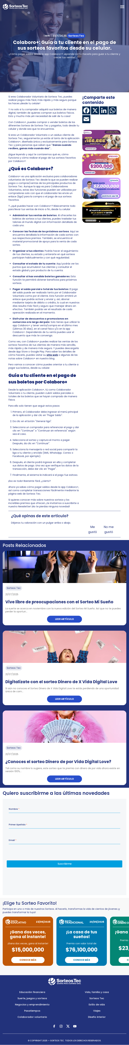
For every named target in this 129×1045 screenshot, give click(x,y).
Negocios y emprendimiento (32, 1004)
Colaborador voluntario (32, 1017)
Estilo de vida (97, 1004)
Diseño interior (97, 1017)
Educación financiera (32, 992)
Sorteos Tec (96, 998)
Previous (51, 970)
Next (80, 970)
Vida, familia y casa (97, 992)
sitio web (52, 355)
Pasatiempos (32, 1010)
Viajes (96, 1010)
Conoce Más (27, 960)
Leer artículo (64, 619)
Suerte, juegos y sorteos (32, 998)
